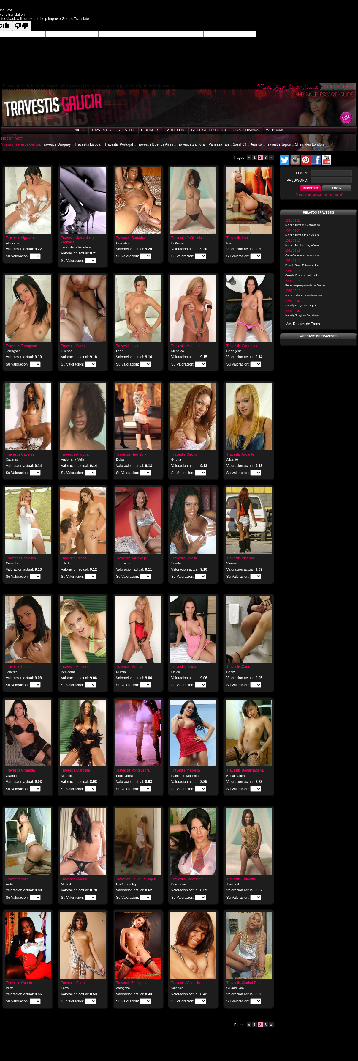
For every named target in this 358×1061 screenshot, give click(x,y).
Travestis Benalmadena (245, 770)
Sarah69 (239, 144)
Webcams (275, 130)
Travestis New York (131, 454)
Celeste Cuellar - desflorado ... (303, 275)
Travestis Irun (237, 238)
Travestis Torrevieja (131, 558)
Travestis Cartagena (242, 346)
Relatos (126, 130)
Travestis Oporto (19, 983)
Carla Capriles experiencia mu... (304, 255)
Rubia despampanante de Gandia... (306, 285)
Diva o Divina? (246, 130)
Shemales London (309, 144)
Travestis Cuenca (74, 346)
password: (297, 180)
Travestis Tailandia (241, 879)
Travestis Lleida (183, 667)
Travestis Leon (127, 346)
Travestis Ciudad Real (244, 983)
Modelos (175, 130)
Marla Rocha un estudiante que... (305, 295)
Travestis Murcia (129, 667)
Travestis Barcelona (187, 879)
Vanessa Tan (219, 144)
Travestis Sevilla (184, 558)
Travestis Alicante (240, 454)
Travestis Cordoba (130, 238)
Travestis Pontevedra (133, 770)
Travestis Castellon (21, 558)
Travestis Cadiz (238, 667)
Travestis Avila (17, 879)
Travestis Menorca (185, 346)
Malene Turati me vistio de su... (303, 224)
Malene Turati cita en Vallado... (303, 235)
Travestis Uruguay (56, 144)
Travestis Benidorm (76, 667)
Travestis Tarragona (21, 346)
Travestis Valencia (185, 983)
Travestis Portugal (118, 144)
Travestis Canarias (20, 667)
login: (302, 173)
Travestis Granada (20, 770)
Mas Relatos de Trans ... (304, 324)
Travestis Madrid (74, 879)
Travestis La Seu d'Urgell (136, 879)
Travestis (101, 130)
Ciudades (150, 130)
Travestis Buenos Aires (155, 144)
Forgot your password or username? (319, 194)
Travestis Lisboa (88, 144)
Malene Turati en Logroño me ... (304, 245)
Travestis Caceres (20, 454)
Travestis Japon (278, 144)
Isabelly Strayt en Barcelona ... (303, 315)
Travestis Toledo (74, 558)
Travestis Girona (184, 454)
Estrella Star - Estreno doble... (303, 265)
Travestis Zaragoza (131, 983)
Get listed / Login (208, 130)
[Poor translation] (21, 26)
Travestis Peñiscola (186, 238)
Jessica (256, 144)
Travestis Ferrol (73, 983)
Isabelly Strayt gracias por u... (303, 305)
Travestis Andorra (75, 454)
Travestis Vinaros (240, 558)
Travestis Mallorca (185, 770)
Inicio (78, 130)
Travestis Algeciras (20, 238)
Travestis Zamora (191, 144)
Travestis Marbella (75, 770)
